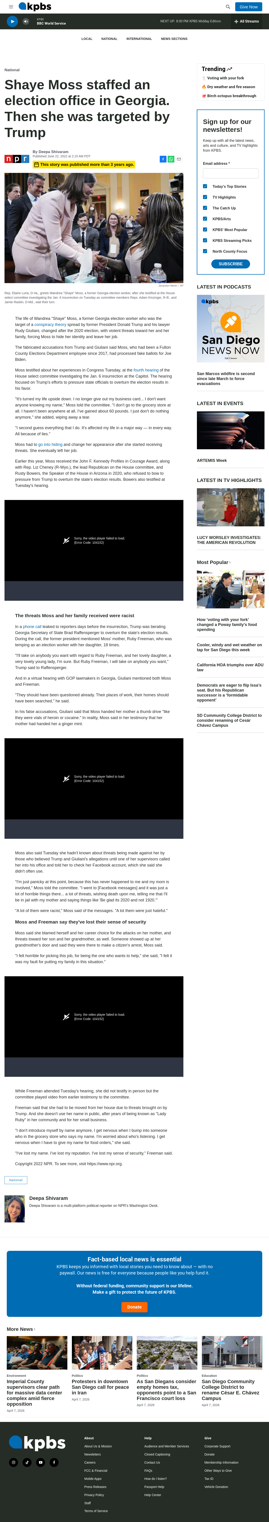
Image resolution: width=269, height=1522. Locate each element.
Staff (87, 1503)
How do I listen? (155, 1479)
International (139, 39)
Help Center (152, 1495)
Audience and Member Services (166, 1446)
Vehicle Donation (216, 1487)
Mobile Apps (92, 1479)
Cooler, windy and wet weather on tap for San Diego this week (229, 647)
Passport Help (154, 1487)
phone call (33, 626)
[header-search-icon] (228, 7)
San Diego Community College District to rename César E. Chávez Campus (231, 1390)
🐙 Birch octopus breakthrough (229, 96)
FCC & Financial (95, 1470)
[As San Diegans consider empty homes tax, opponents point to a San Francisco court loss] (167, 1353)
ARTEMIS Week (212, 460)
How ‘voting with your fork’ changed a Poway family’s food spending (227, 624)
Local (87, 39)
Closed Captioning (157, 1454)
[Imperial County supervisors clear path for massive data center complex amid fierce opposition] (37, 1353)
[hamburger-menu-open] (11, 6)
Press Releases (95, 1487)
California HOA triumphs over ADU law (230, 667)
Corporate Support (217, 1446)
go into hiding (51, 444)
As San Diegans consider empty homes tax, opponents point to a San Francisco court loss (166, 1390)
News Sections (174, 39)
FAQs (148, 1470)
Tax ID (208, 1479)
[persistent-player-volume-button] (26, 23)
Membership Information (221, 1462)
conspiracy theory (50, 324)
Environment (16, 1376)
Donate (134, 1307)
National (109, 39)
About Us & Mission (98, 1446)
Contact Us (152, 1462)
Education (209, 1376)
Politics (77, 1376)
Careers (90, 1462)
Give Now (249, 6)
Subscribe (231, 264)
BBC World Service (51, 25)
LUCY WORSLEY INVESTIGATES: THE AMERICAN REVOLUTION (229, 540)
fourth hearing (146, 370)
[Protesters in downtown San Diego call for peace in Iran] (102, 1353)
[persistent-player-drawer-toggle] (246, 23)
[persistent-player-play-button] (12, 22)
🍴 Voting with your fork (223, 78)
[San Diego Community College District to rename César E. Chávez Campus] (232, 1353)
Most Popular (214, 562)
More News (21, 1329)
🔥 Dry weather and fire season (228, 87)
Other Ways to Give (218, 1470)
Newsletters (92, 1454)
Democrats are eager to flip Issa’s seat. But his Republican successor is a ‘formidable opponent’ (229, 692)
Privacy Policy (94, 1495)
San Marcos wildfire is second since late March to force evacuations (226, 378)
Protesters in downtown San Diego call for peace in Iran (100, 1387)
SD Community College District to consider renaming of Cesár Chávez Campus (229, 720)
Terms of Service (96, 1511)
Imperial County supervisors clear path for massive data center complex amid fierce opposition (34, 1393)
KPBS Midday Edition (205, 22)
